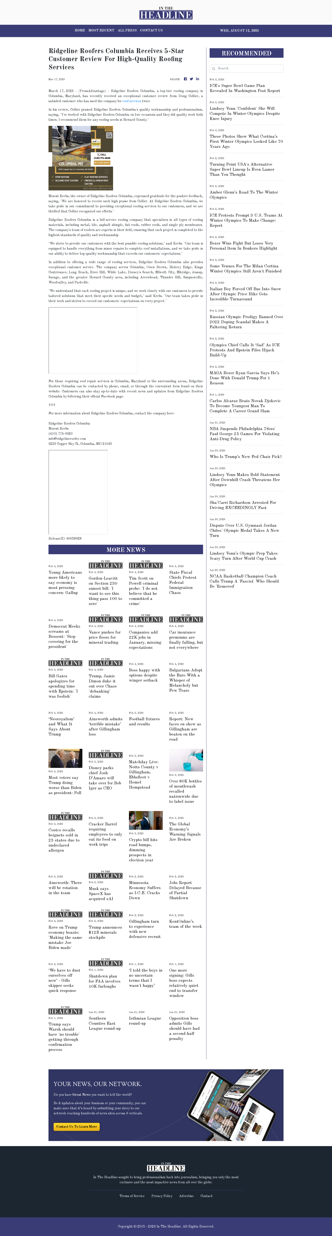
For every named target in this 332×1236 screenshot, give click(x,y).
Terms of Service (132, 1196)
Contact (207, 1196)
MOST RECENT (101, 30)
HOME (80, 30)
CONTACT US (151, 30)
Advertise (186, 1196)
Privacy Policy (161, 1196)
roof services (132, 101)
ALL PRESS (127, 30)
